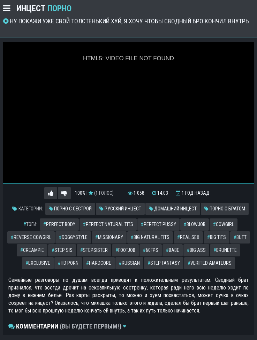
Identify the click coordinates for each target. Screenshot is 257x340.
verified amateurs (210, 263)
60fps (150, 250)
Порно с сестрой (70, 208)
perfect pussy (158, 224)
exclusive (37, 263)
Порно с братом (224, 208)
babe (172, 250)
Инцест (43, 8)
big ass (196, 250)
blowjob (194, 224)
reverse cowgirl (31, 237)
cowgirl (223, 224)
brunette (225, 250)
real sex (188, 237)
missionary (109, 237)
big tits (216, 237)
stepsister (94, 250)
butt (240, 237)
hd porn (68, 263)
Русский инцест (120, 208)
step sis (62, 250)
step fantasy (164, 263)
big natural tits (150, 237)
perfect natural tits (108, 224)
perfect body (59, 224)
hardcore (98, 263)
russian (129, 263)
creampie (32, 250)
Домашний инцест (173, 208)
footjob (125, 250)
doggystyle (73, 237)
